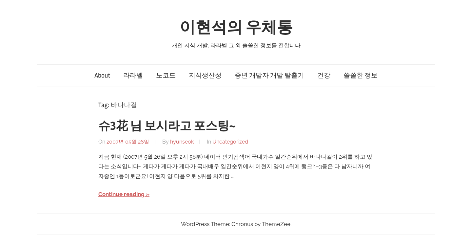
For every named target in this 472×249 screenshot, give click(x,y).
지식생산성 (205, 75)
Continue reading (121, 194)
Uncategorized (230, 142)
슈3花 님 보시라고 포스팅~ (167, 126)
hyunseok (182, 142)
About (102, 75)
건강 (323, 75)
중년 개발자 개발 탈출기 (269, 75)
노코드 (166, 75)
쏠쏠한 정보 (361, 75)
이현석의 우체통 (236, 27)
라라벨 (133, 75)
